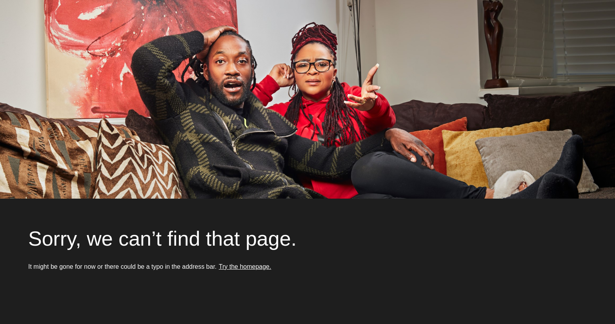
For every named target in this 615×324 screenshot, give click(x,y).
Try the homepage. (245, 266)
